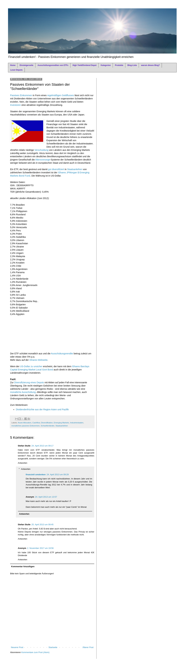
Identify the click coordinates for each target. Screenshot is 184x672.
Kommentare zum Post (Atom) (35, 652)
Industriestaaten (76, 423)
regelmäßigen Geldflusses (60, 95)
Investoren (15, 105)
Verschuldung (41, 150)
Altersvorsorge (42, 159)
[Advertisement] (52, 332)
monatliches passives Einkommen (25, 426)
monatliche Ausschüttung (23, 392)
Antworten (22, 463)
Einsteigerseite (26, 65)
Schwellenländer (47, 426)
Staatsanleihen (74, 169)
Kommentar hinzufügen (23, 566)
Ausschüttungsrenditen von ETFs (53, 65)
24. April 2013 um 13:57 (46, 497)
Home (12, 65)
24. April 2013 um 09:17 (42, 446)
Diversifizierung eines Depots (29, 382)
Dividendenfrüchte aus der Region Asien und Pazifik (42, 409)
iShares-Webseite (38, 360)
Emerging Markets (61, 423)
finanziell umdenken (36, 474)
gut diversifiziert (56, 169)
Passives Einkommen (21, 95)
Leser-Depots (16, 70)
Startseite (52, 647)
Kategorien (106, 65)
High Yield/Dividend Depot (84, 65)
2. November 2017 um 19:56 (40, 548)
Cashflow (36, 423)
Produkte (119, 65)
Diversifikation (47, 423)
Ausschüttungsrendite (62, 353)
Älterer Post (88, 647)
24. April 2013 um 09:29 (58, 474)
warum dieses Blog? (150, 65)
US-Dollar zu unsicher (31, 366)
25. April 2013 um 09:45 (42, 524)
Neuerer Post (17, 647)
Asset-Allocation (24, 423)
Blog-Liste (132, 65)
